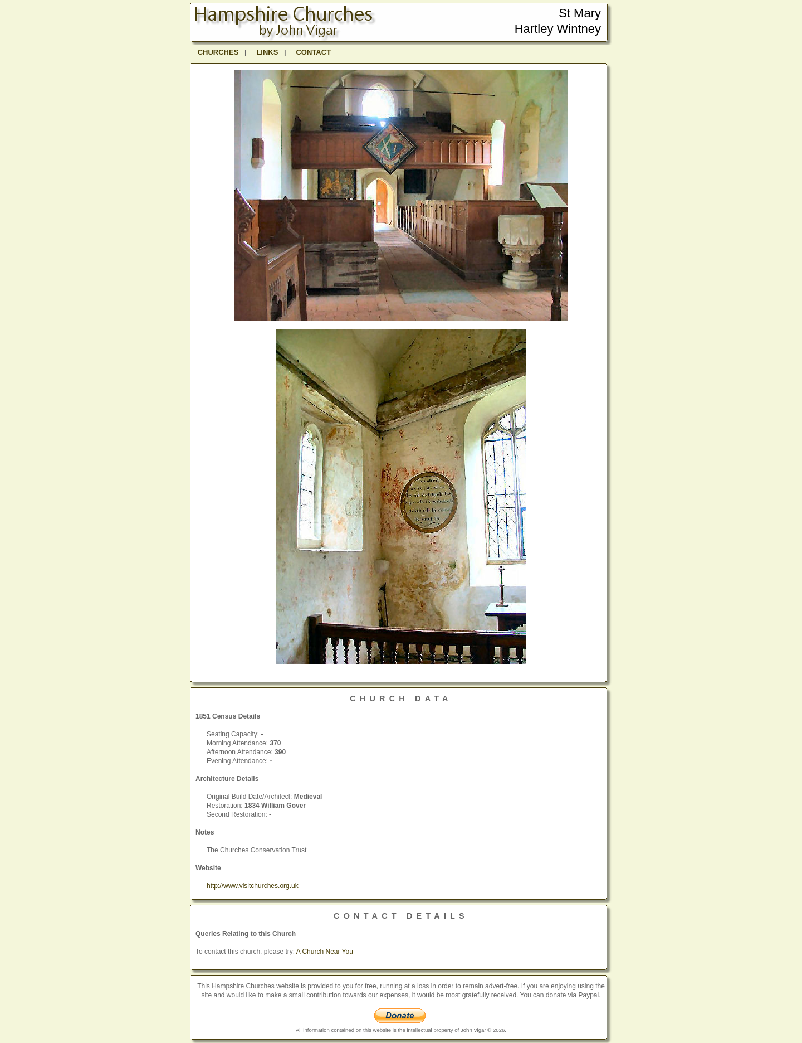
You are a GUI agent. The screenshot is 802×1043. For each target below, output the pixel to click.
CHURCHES (218, 52)
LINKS (267, 52)
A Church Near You (324, 951)
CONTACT (313, 52)
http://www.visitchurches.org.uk (253, 886)
